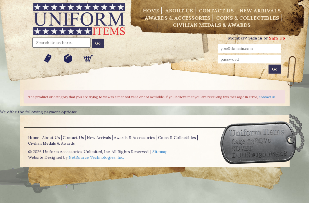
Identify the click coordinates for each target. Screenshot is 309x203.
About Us (179, 10)
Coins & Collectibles (247, 18)
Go (98, 43)
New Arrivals (260, 10)
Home (151, 10)
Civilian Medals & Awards (212, 25)
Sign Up (277, 38)
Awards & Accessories (177, 18)
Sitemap (160, 151)
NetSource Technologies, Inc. (96, 157)
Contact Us (216, 10)
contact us (267, 97)
